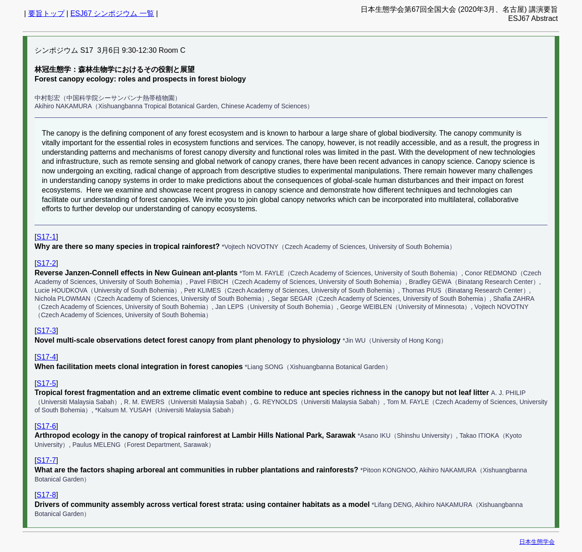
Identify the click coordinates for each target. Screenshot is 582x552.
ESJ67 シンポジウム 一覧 (112, 13)
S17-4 (46, 357)
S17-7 (46, 460)
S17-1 (46, 237)
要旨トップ (46, 13)
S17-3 (46, 330)
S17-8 (46, 495)
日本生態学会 (537, 541)
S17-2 (46, 263)
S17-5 (46, 383)
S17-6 (46, 426)
